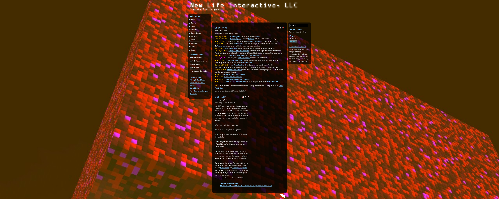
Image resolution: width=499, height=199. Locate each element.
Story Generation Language (199, 91)
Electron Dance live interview (239, 51)
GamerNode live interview (238, 65)
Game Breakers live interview (234, 74)
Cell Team (193, 94)
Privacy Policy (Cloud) (197, 80)
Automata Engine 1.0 (239, 168)
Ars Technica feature (234, 70)
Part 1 (281, 86)
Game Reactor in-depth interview (237, 79)
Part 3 (222, 88)
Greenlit (251, 39)
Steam (257, 37)
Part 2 (217, 88)
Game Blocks (194, 88)
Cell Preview (224, 168)
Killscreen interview (235, 60)
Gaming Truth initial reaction (236, 81)
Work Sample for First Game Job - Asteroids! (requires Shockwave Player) (246, 186)
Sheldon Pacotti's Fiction (229, 183)
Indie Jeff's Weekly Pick (237, 55)
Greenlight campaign (254, 41)
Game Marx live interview (233, 77)
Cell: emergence (234, 37)
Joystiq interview (231, 48)
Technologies (222, 46)
